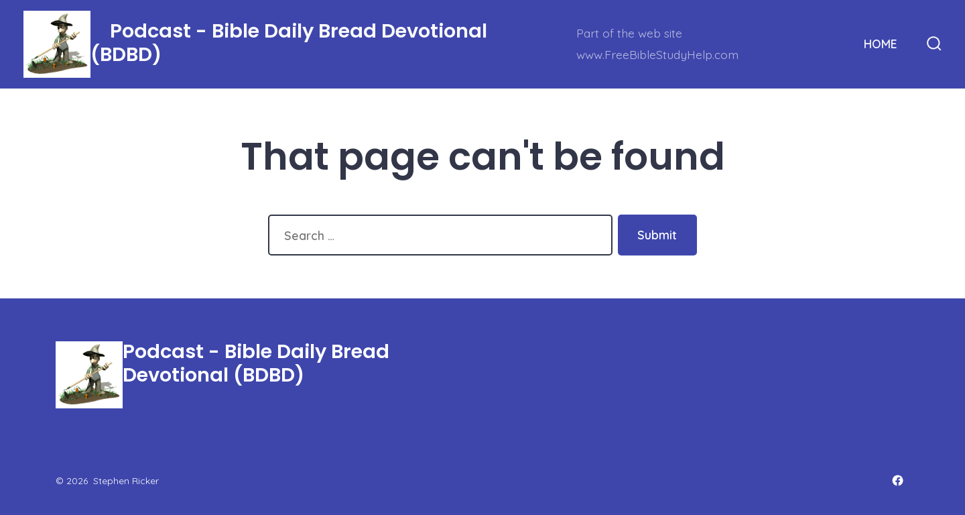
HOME (880, 43)
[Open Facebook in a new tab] (897, 480)
